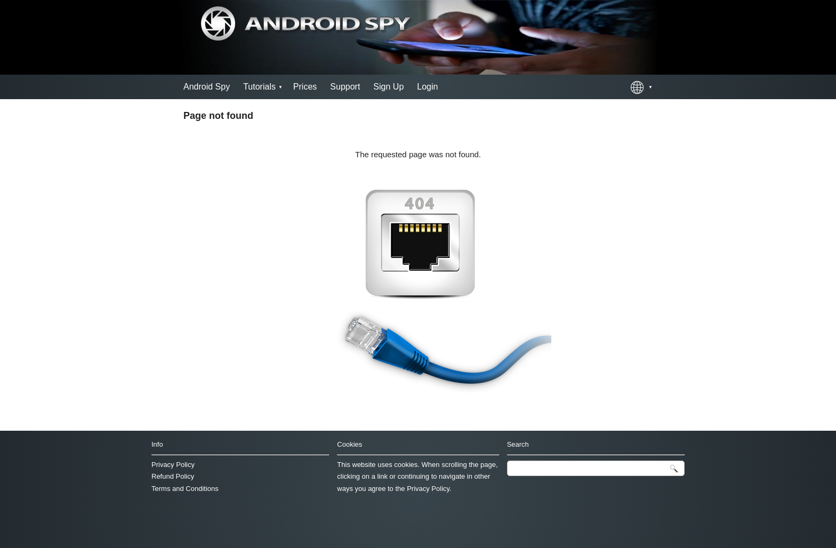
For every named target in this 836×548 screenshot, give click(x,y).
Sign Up (388, 86)
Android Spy (206, 86)
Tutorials (259, 86)
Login (427, 86)
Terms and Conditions (185, 489)
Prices (305, 86)
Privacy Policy (173, 465)
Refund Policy (172, 476)
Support (345, 86)
